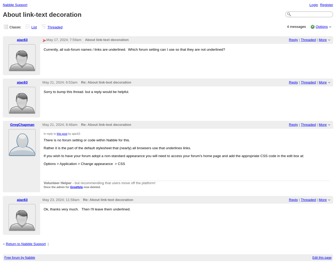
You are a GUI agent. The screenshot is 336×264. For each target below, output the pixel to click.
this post (62, 133)
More (323, 40)
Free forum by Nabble (19, 258)
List (34, 27)
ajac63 (22, 40)
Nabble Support (15, 5)
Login (313, 5)
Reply (293, 40)
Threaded (55, 27)
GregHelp (76, 187)
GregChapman (22, 125)
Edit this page (322, 258)
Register (326, 5)
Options (322, 27)
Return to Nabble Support (26, 244)
